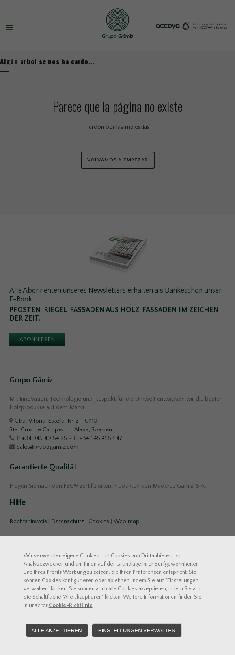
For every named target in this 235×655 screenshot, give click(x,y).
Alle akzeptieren (57, 630)
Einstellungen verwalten (136, 630)
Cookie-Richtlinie (71, 605)
